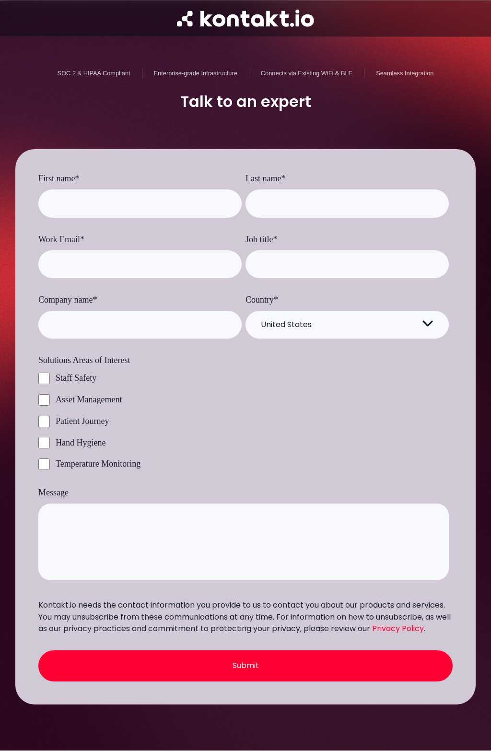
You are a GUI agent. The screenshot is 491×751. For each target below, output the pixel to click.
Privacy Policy (398, 628)
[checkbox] (243, 421)
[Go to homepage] (245, 18)
